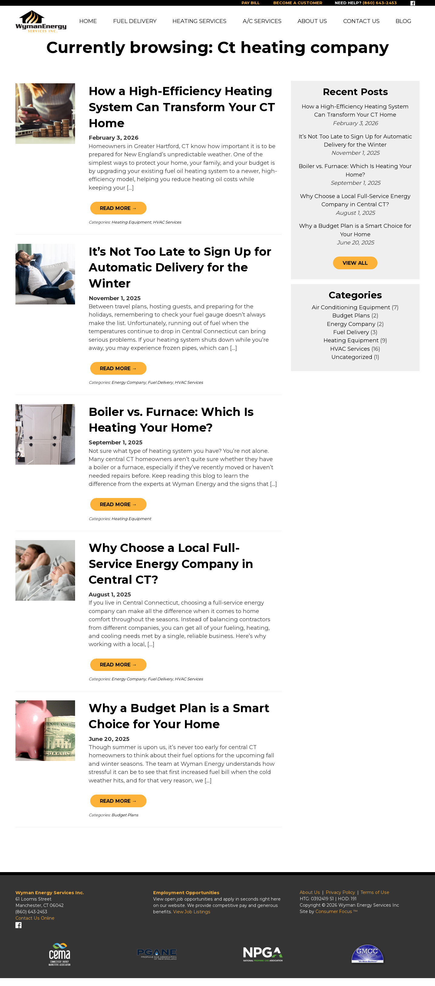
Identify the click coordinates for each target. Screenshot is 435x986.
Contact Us (361, 21)
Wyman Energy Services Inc (371, 912)
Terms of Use (377, 899)
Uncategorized (351, 363)
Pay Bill (245, 3)
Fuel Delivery (135, 21)
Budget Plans (124, 819)
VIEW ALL (355, 268)
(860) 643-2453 (31, 918)
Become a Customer (293, 3)
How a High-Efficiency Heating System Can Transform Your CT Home (182, 111)
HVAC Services (167, 226)
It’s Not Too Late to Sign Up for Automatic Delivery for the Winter (180, 271)
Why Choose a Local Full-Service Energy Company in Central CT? (171, 568)
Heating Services (200, 21)
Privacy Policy (343, 899)
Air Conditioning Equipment (351, 313)
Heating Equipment (131, 226)
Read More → (119, 212)
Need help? (364, 3)
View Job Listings (191, 918)
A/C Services (262, 21)
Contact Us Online (34, 925)
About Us (312, 21)
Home (88, 21)
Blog (403, 21)
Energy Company (128, 386)
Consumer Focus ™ (339, 918)
